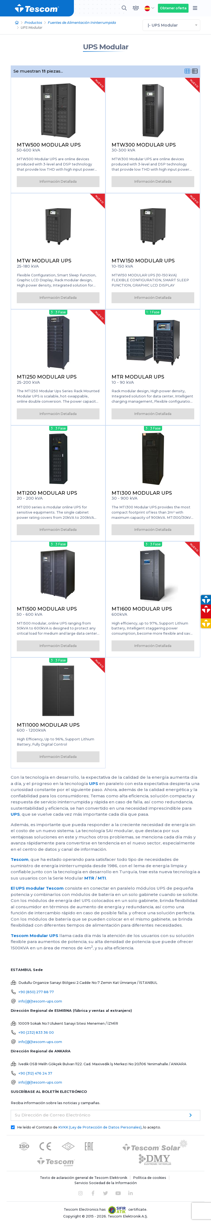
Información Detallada (58, 181)
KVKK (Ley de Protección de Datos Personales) (99, 1127)
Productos (33, 23)
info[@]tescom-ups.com (40, 1001)
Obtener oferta (173, 8)
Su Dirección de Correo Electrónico (52, 1115)
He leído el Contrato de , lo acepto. (89, 1127)
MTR (89, 878)
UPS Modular (105, 46)
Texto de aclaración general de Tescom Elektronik (83, 1178)
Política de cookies (149, 1178)
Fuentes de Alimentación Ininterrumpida (82, 23)
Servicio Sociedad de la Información (105, 1183)
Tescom (20, 859)
